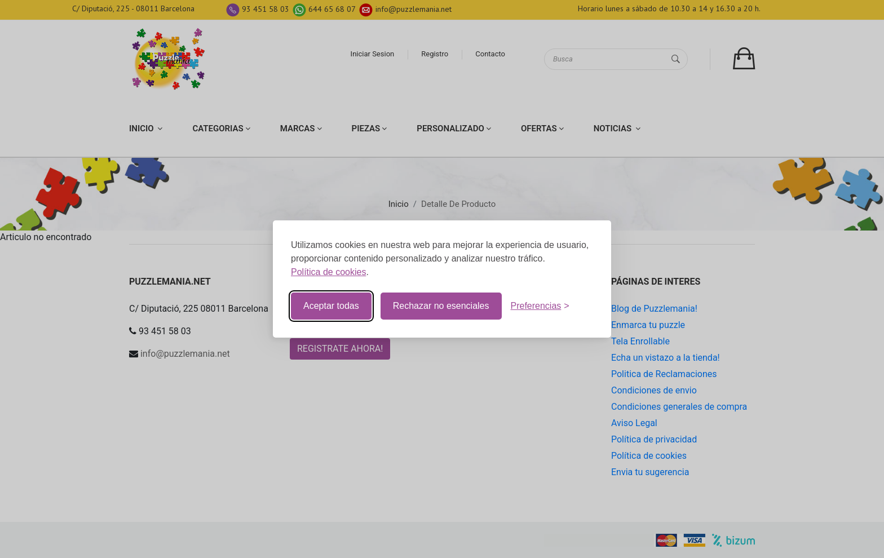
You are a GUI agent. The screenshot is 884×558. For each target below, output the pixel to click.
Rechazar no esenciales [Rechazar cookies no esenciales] (441, 306)
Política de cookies (328, 272)
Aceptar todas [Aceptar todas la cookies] (331, 306)
